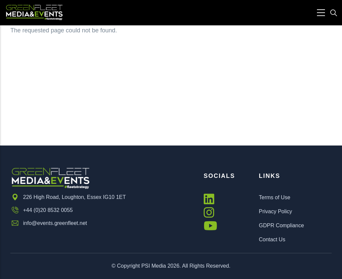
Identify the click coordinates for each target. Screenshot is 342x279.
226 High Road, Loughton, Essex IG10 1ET (68, 197)
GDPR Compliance (281, 225)
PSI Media (153, 266)
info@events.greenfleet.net (48, 223)
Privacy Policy (275, 211)
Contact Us (272, 239)
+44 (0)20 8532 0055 (41, 210)
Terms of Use (274, 197)
